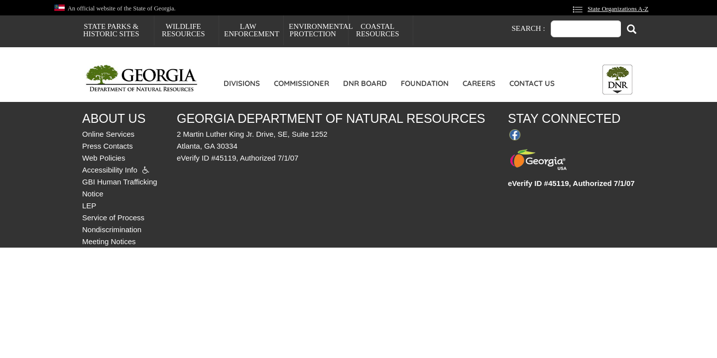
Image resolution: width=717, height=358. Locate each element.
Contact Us (532, 83)
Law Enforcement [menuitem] (251, 30)
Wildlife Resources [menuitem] (183, 30)
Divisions (242, 83)
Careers (479, 83)
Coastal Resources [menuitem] (377, 30)
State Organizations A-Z (618, 8)
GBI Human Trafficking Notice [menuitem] (119, 188)
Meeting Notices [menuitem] (109, 241)
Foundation (425, 83)
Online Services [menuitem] (108, 134)
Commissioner (301, 83)
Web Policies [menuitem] (103, 158)
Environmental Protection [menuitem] (318, 30)
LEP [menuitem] (89, 205)
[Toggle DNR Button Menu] (617, 79)
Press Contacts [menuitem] (107, 146)
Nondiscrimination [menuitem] (111, 229)
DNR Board (365, 83)
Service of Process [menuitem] (113, 217)
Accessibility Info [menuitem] (109, 170)
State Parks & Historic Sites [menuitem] (111, 30)
